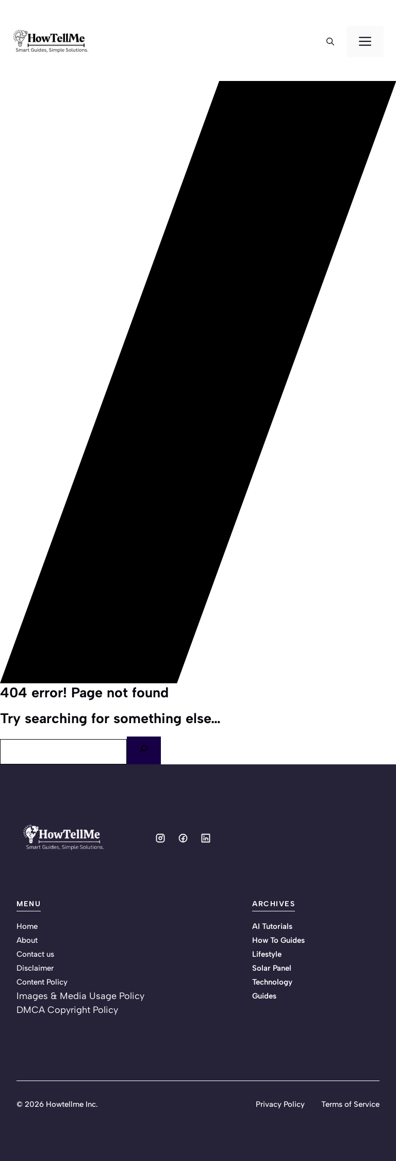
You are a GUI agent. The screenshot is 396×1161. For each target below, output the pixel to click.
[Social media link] (160, 838)
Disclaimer (35, 968)
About (27, 940)
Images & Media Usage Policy (80, 996)
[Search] (144, 750)
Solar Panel (271, 968)
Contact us (35, 954)
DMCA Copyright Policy (67, 1010)
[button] (330, 41)
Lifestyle (267, 954)
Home (27, 926)
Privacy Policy (280, 1104)
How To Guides (278, 940)
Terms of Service (350, 1104)
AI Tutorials (272, 926)
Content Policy (42, 982)
